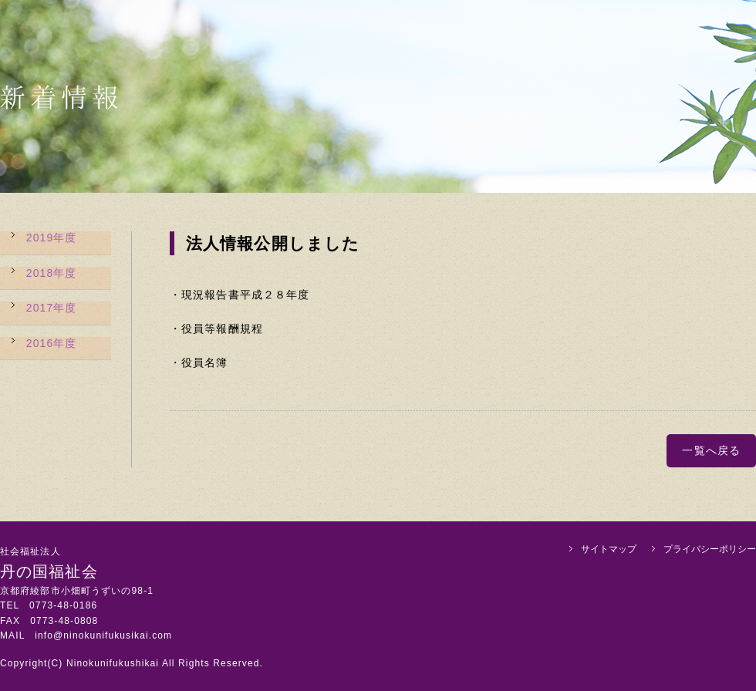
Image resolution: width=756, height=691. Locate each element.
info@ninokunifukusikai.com (103, 635)
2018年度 (52, 272)
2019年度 (52, 237)
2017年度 (52, 306)
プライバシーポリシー (709, 549)
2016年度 (52, 341)
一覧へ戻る (711, 450)
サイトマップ (608, 549)
